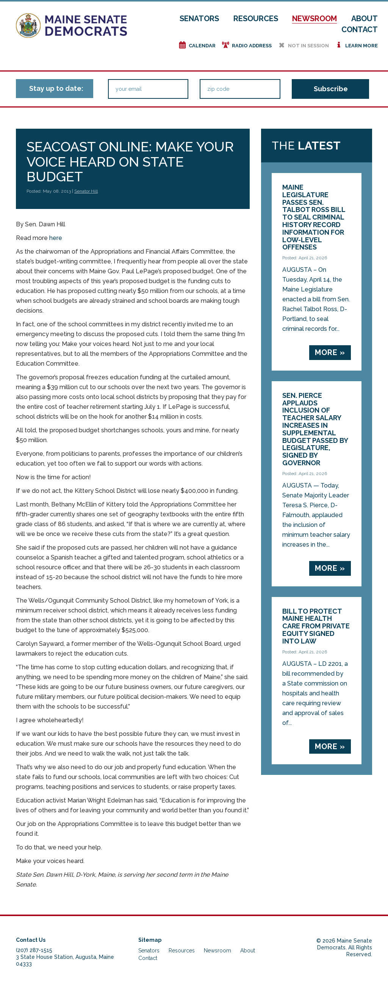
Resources (255, 18)
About (364, 18)
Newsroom (314, 18)
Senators (199, 18)
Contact (359, 29)
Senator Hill (86, 191)
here (55, 238)
